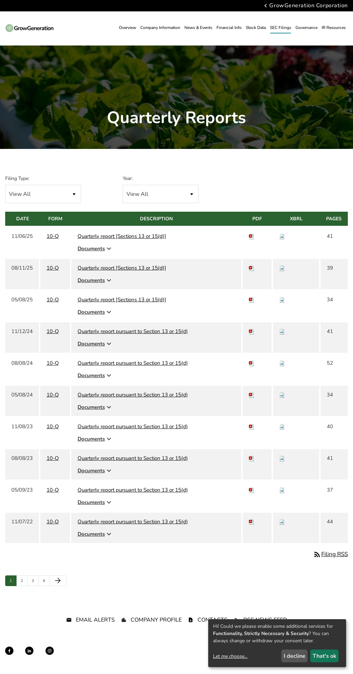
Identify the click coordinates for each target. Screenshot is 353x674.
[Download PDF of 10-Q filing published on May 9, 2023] (251, 489)
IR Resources (334, 27)
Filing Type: (17, 178)
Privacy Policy (93, 657)
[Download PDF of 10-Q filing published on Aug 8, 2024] (251, 363)
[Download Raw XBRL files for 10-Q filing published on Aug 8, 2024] (282, 363)
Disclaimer (123, 657)
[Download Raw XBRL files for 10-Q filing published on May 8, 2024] (282, 394)
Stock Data (256, 27)
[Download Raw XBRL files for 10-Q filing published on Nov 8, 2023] (282, 426)
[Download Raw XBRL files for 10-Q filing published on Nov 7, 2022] (282, 521)
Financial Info (229, 27)
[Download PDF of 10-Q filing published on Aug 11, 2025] (251, 267)
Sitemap (147, 657)
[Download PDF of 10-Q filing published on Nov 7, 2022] (251, 521)
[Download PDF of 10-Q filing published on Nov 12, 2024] (251, 331)
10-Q (53, 236)
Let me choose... (230, 656)
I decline (294, 656)
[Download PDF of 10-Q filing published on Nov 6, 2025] (251, 236)
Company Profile (156, 620)
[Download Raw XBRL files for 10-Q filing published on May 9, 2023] (282, 489)
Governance (306, 27)
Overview (127, 27)
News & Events (198, 27)
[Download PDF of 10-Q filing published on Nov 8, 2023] (251, 426)
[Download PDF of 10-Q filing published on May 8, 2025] (251, 299)
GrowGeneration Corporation (308, 5)
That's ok (324, 656)
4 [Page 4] (46, 582)
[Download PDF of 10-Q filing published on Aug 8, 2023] (251, 458)
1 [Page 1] (13, 582)
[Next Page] (58, 580)
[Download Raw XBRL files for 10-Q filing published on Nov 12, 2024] (282, 331)
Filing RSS (330, 554)
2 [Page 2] (24, 582)
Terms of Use (174, 657)
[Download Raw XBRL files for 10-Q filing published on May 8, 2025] (282, 299)
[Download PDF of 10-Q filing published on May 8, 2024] (251, 394)
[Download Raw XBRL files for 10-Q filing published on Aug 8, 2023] (282, 458)
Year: (128, 178)
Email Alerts (95, 620)
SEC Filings (280, 27)
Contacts (213, 620)
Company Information (160, 27)
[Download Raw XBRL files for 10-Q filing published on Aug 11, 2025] (282, 267)
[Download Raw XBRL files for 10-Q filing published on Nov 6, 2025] (282, 236)
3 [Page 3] (35, 582)
